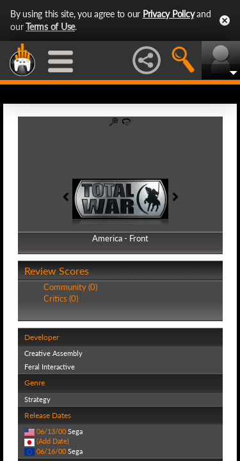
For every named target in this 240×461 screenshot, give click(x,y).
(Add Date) (52, 441)
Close (225, 20)
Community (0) (70, 287)
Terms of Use (50, 26)
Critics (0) (61, 298)
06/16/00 (51, 451)
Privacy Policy (169, 13)
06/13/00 (51, 431)
